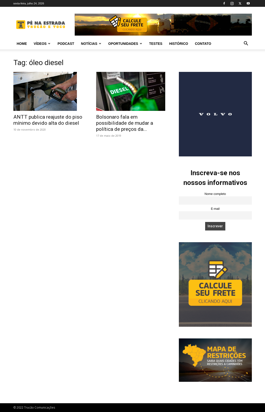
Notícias (91, 44)
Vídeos (42, 44)
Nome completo (215, 194)
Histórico (178, 44)
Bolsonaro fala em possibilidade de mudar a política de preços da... (124, 123)
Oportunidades (125, 44)
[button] (246, 44)
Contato (203, 44)
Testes (155, 44)
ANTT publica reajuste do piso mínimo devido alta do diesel (47, 120)
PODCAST (65, 44)
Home (22, 44)
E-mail (215, 209)
